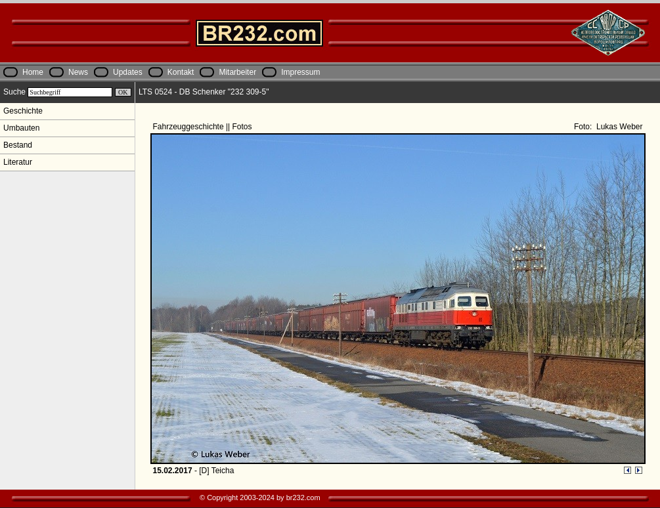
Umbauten (21, 128)
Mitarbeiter (237, 72)
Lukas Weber (618, 126)
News (78, 72)
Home (32, 72)
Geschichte (23, 111)
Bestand (17, 145)
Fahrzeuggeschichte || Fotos (203, 126)
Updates (128, 72)
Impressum (300, 72)
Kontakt (180, 72)
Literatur (17, 162)
